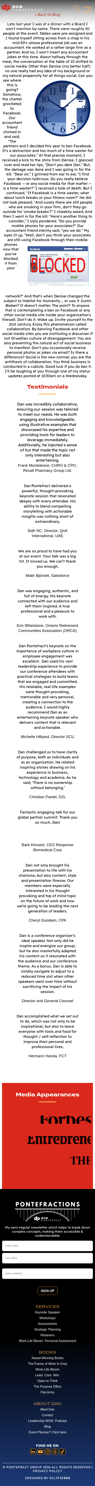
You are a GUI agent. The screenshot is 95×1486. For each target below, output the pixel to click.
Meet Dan (47, 1409)
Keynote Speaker (47, 1312)
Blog (47, 1426)
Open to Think (47, 1381)
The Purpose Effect (47, 1386)
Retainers (47, 1335)
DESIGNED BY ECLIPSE (47, 1478)
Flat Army (48, 1392)
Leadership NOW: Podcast (47, 1421)
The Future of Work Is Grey (47, 1363)
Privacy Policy (47, 1471)
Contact (47, 1415)
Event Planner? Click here (47, 1432)
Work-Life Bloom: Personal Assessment (47, 1341)
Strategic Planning (47, 1329)
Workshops (47, 1318)
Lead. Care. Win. (47, 1375)
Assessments (47, 1323)
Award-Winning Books (47, 1358)
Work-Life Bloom (48, 1369)
